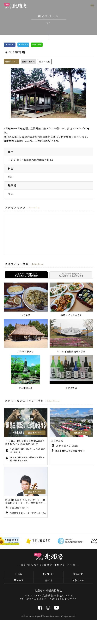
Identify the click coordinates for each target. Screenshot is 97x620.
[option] (48, 93)
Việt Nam (78, 580)
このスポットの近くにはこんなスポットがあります (26, 275)
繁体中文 (78, 574)
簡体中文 (19, 580)
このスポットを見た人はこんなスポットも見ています (70, 275)
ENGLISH (48, 574)
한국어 (48, 580)
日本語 (18, 574)
